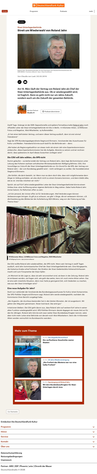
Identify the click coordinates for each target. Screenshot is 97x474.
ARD (12, 466)
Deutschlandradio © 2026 (13, 469)
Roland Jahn (78, 125)
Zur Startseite (13, 412)
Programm (34, 11)
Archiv (21, 22)
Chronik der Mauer (43, 466)
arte (31, 466)
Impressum (6, 460)
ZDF (17, 466)
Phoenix (24, 466)
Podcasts (63, 11)
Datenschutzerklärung (11, 453)
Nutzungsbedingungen (11, 456)
